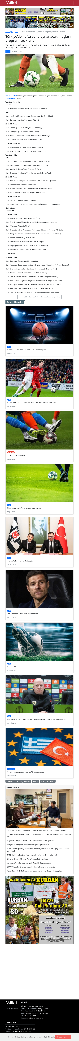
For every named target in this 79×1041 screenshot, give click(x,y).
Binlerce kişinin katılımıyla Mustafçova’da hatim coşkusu (27, 859)
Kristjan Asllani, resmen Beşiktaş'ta (20, 561)
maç (7, 98)
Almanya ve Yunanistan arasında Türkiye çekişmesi (25, 772)
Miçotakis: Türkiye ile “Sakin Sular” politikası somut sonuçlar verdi (31, 841)
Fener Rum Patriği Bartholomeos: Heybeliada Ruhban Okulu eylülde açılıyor (34, 871)
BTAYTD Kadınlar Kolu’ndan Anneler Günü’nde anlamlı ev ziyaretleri (31, 867)
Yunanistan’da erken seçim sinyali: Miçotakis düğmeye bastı (29, 863)
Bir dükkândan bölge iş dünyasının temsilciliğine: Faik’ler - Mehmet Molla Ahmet (36, 830)
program (12, 98)
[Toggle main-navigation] (71, 3)
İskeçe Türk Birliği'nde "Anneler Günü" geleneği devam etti (28, 845)
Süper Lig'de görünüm (15, 666)
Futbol (14, 96)
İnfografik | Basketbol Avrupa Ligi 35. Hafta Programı (26, 350)
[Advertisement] (39, 971)
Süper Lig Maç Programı (16, 455)
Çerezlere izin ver (63, 1037)
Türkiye (8, 96)
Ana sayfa (9, 32)
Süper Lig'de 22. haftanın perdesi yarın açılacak (24, 508)
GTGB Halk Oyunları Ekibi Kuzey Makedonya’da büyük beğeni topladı (32, 855)
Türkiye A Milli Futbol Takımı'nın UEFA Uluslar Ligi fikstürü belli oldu (31, 402)
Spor (16, 32)
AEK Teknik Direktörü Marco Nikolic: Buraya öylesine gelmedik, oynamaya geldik (36, 719)
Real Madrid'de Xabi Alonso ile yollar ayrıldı (23, 614)
